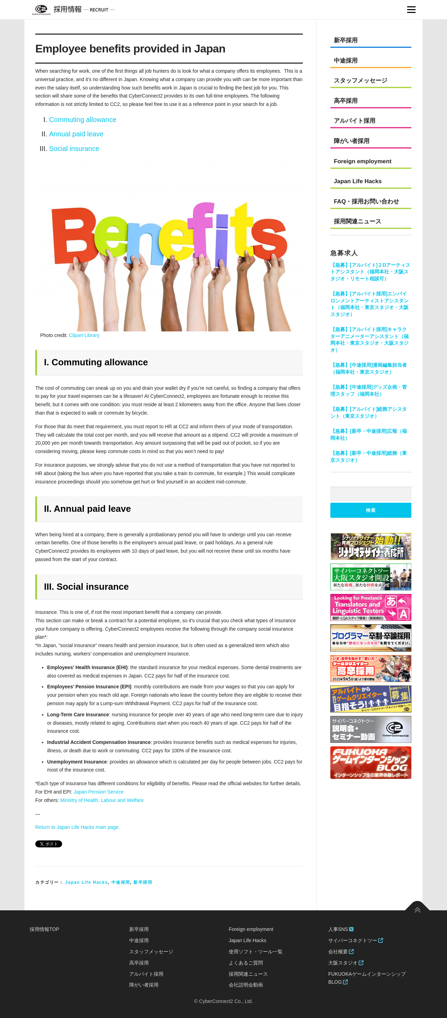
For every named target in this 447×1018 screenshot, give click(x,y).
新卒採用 (142, 882)
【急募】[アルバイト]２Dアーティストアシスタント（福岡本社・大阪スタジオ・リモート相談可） (370, 271)
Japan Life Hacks (86, 882)
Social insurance (74, 148)
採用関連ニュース (357, 221)
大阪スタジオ (346, 963)
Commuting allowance (83, 119)
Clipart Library (84, 335)
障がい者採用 (351, 141)
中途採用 (120, 882)
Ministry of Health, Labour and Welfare (102, 800)
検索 (371, 510)
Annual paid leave (76, 134)
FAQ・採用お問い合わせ (367, 201)
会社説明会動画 (246, 985)
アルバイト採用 (354, 120)
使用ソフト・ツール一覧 (256, 951)
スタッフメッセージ (360, 80)
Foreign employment (362, 161)
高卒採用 (346, 101)
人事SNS (340, 929)
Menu (411, 9)
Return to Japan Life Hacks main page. (77, 827)
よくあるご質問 (246, 963)
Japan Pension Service (99, 792)
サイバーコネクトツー (355, 940)
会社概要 (341, 951)
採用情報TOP (44, 929)
